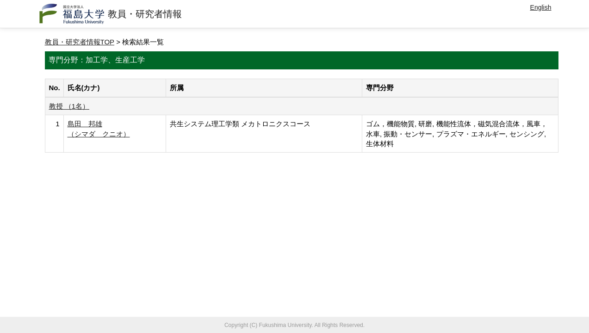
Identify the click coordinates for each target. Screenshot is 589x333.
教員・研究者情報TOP (80, 42)
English (541, 7)
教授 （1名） (69, 106)
